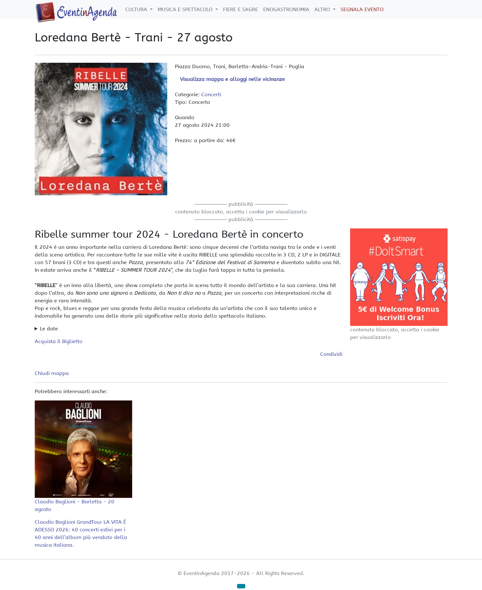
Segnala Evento (362, 9)
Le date (49, 329)
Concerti (211, 94)
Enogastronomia (286, 9)
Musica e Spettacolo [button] (186, 9)
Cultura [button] (137, 9)
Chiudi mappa (52, 373)
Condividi (331, 354)
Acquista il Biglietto (59, 341)
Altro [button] (323, 9)
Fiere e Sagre (240, 9)
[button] (241, 586)
